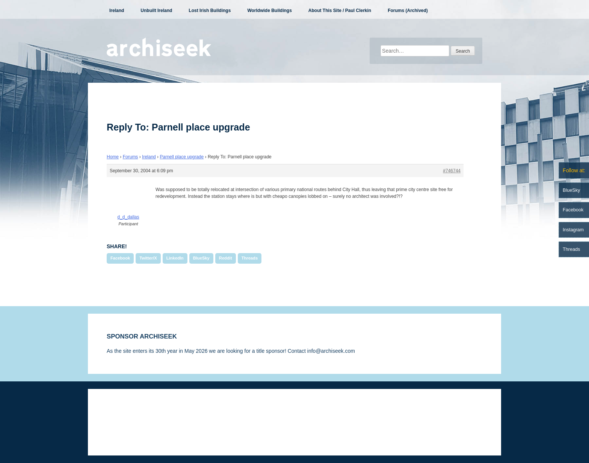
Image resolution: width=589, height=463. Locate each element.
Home (113, 156)
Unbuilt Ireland (156, 10)
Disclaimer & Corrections (136, 411)
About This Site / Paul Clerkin (339, 10)
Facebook (120, 258)
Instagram (573, 229)
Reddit (225, 258)
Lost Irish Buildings (210, 10)
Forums (130, 156)
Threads (250, 258)
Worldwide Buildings (269, 10)
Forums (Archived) (408, 10)
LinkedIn (175, 258)
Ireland (116, 10)
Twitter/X (148, 258)
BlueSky (201, 258)
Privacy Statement (196, 411)
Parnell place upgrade (182, 156)
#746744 (452, 170)
